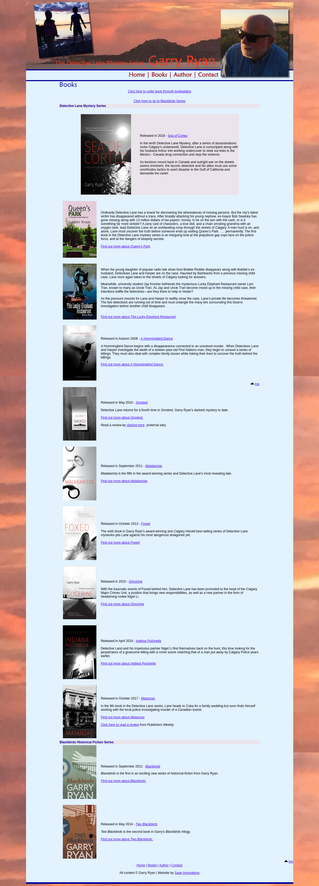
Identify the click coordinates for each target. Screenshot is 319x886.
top (257, 384)
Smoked (141, 402)
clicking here (135, 425)
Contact (176, 865)
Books (152, 865)
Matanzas (137, 717)
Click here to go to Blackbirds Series (160, 101)
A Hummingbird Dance (156, 338)
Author (164, 865)
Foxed (145, 524)
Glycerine (135, 581)
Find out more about (125, 246)
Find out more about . (132, 364)
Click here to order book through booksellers (159, 91)
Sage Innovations (187, 873)
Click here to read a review (120, 725)
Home (141, 865)
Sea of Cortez (177, 136)
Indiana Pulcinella (148, 641)
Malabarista (153, 466)
